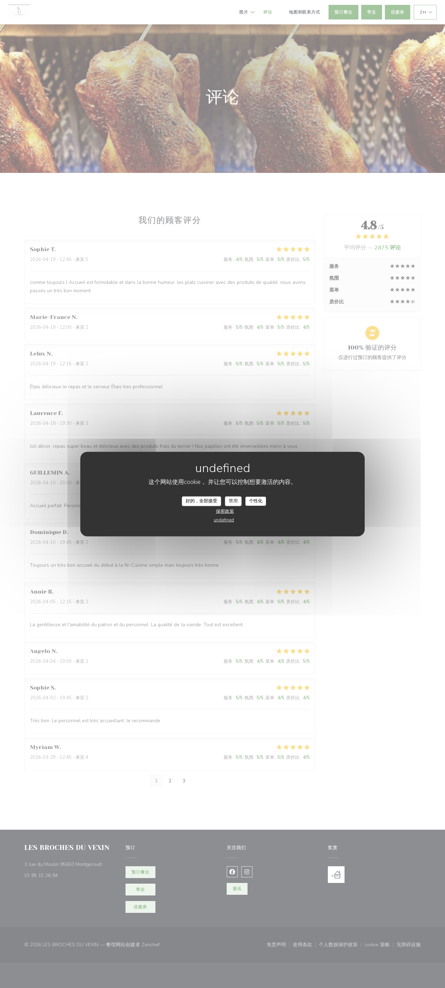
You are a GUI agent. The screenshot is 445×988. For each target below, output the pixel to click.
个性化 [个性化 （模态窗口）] (255, 501)
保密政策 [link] (225, 511)
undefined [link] (224, 520)
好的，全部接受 (201, 501)
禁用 (233, 501)
